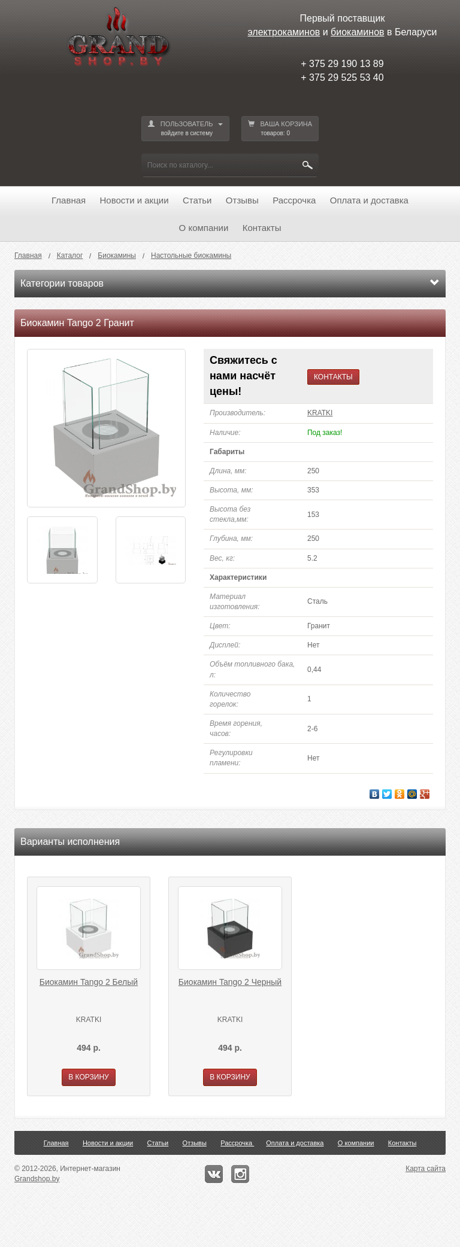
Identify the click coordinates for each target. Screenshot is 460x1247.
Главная (69, 200)
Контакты (262, 228)
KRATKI (319, 413)
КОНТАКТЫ (333, 377)
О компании (204, 228)
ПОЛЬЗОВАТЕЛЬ (185, 129)
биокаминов (357, 32)
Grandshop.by (36, 1179)
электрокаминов (284, 32)
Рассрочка (294, 200)
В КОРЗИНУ (88, 1077)
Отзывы (242, 200)
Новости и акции (134, 200)
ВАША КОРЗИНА (280, 129)
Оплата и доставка (369, 200)
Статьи (197, 200)
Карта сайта (425, 1168)
